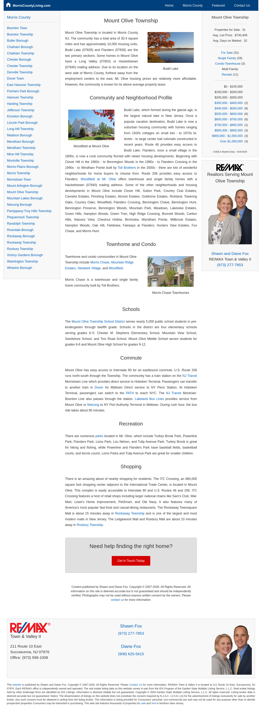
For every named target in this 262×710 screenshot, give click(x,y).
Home (169, 5)
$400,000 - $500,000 (229, 108)
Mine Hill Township (20, 154)
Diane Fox (131, 646)
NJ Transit (189, 376)
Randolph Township (21, 223)
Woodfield (116, 268)
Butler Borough (17, 40)
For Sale (227, 52)
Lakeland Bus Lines (149, 399)
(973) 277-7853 (230, 265)
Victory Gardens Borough (25, 255)
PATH (130, 393)
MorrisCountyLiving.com (31, 5)
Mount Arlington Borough (24, 186)
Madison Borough (19, 135)
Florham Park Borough (23, 91)
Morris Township (18, 173)
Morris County (193, 5)
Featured (218, 5)
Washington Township (22, 261)
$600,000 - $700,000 (229, 119)
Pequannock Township (23, 217)
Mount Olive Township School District (98, 321)
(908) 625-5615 (131, 654)
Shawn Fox (131, 626)
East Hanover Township (24, 85)
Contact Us (242, 5)
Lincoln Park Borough (22, 123)
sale (143, 703)
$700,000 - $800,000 (229, 125)
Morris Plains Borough (23, 167)
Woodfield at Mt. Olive (98, 179)
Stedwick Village (89, 268)
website (17, 684)
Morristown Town (19, 179)
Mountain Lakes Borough (25, 198)
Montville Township (20, 160)
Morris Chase (99, 262)
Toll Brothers (127, 167)
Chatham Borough (20, 47)
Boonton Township (20, 34)
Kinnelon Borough (20, 116)
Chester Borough (19, 59)
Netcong (93, 405)
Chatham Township (20, 53)
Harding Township (20, 104)
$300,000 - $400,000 (229, 103)
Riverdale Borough (20, 230)
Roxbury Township (90, 525)
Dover (99, 387)
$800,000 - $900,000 (229, 130)
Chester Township (20, 66)
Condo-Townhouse (227, 63)
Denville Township (20, 72)
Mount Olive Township (22, 192)
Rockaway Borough (21, 236)
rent (153, 703)
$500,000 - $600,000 (229, 114)
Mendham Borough (20, 141)
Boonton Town (17, 28)
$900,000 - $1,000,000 (227, 136)
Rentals (227, 74)
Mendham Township (21, 148)
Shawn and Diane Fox (230, 253)
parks (99, 436)
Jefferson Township (20, 110)
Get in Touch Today (131, 561)
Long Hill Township (20, 129)
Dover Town (15, 78)
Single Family (227, 58)
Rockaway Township (129, 513)
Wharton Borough (19, 268)
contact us (117, 599)
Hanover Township (20, 97)
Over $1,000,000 (231, 141)
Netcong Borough (19, 204)
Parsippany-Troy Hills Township (29, 211)
